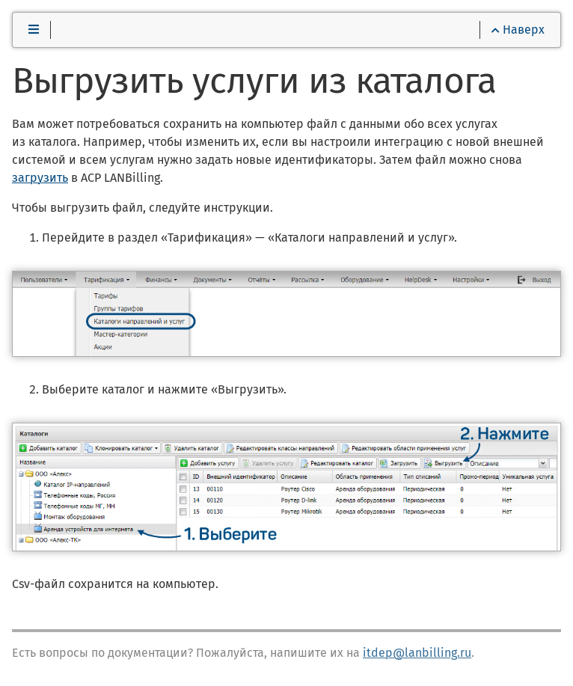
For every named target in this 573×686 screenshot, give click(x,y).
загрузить (40, 178)
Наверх (518, 29)
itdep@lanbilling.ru (417, 653)
